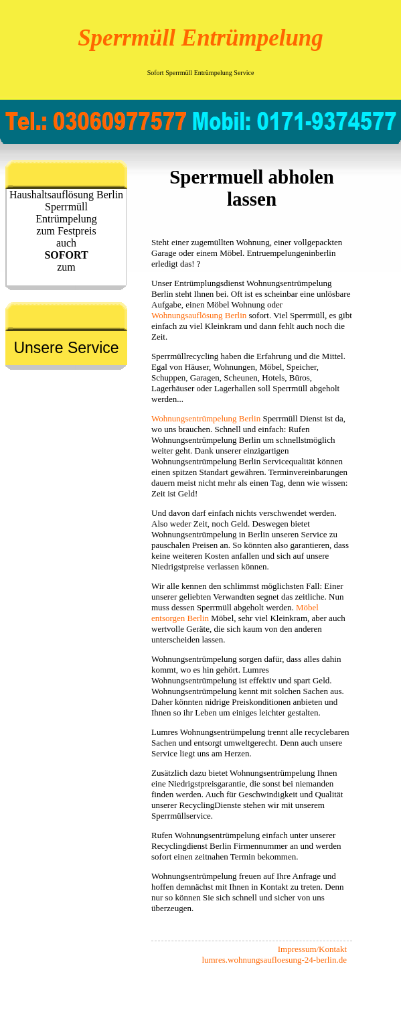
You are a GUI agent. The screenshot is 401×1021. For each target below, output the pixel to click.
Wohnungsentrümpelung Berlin (205, 418)
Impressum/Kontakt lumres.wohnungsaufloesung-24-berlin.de (274, 954)
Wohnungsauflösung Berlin (198, 315)
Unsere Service (65, 347)
